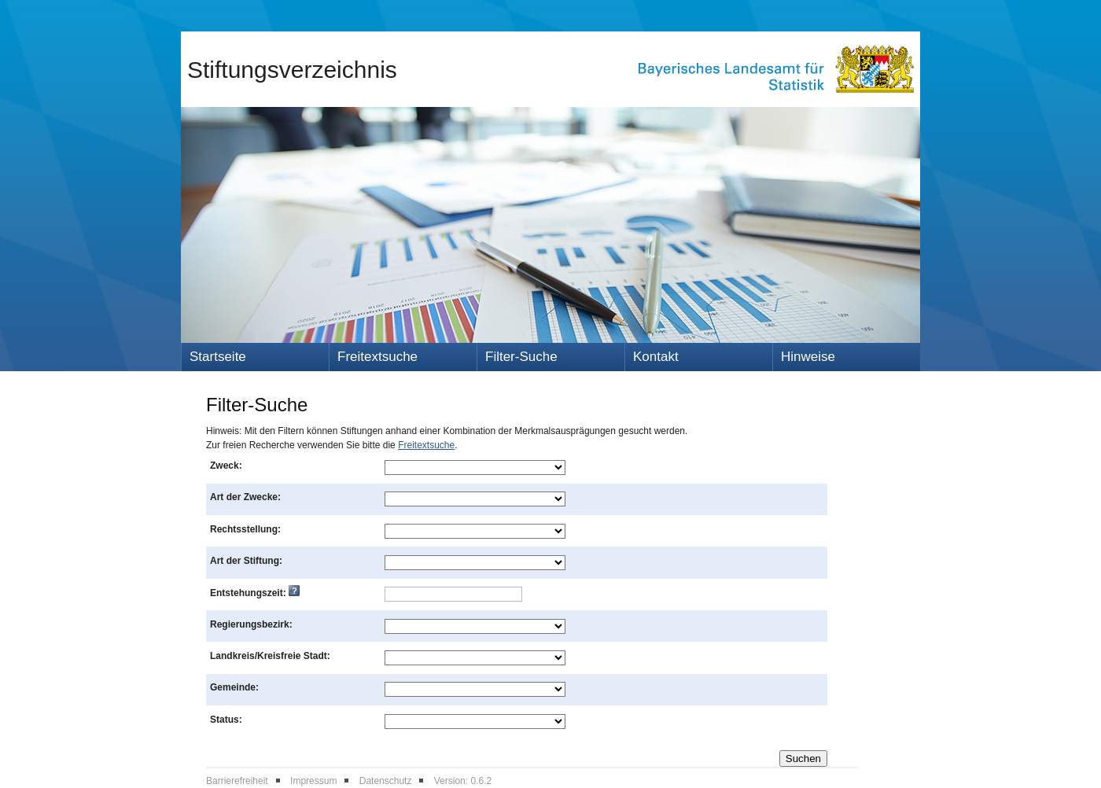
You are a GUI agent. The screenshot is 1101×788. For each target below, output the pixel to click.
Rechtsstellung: (245, 529)
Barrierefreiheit (237, 780)
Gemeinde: (234, 687)
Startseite (218, 356)
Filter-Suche (521, 356)
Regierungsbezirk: (251, 624)
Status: (226, 719)
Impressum (313, 780)
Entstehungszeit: (255, 592)
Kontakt (656, 356)
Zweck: (226, 465)
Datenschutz (385, 780)
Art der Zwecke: (245, 497)
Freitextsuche (377, 356)
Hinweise (808, 356)
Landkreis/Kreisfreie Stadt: (270, 655)
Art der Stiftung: (246, 560)
